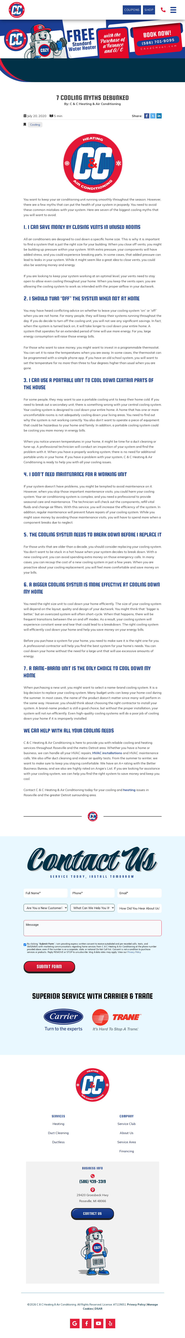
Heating (58, 1124)
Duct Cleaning (58, 1133)
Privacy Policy (134, 952)
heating (129, 790)
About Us (126, 1133)
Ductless (58, 1142)
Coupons (131, 10)
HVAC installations (107, 753)
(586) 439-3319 (92, 1181)
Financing (126, 1151)
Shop (148, 10)
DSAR (98, 1308)
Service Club (127, 1124)
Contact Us (92, 1213)
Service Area (126, 1142)
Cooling (35, 125)
